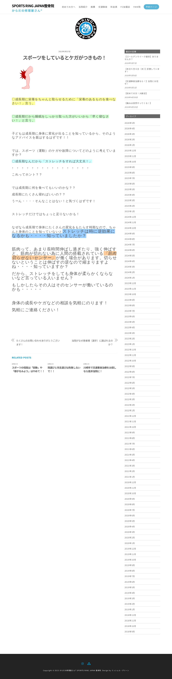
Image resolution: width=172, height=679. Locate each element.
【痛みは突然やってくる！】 (138, 103)
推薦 (93, 6)
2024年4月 (130, 261)
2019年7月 (130, 576)
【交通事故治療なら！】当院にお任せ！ (142, 82)
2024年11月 (130, 222)
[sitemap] (88, 663)
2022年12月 (130, 349)
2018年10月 (130, 626)
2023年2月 (130, 338)
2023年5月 (130, 322)
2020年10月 (130, 493)
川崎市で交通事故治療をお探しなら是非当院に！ (99, 369)
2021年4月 (130, 460)
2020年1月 (130, 543)
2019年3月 (130, 598)
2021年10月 (130, 427)
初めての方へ (69, 6)
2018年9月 (130, 631)
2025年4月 (130, 194)
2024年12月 (130, 216)
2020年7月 (130, 509)
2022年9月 (130, 366)
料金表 (114, 6)
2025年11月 (130, 156)
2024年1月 (130, 277)
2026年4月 (130, 128)
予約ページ (151, 6)
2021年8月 (130, 438)
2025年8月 (130, 172)
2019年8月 (130, 570)
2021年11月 (130, 421)
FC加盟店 (125, 6)
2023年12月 (130, 283)
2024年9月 (130, 233)
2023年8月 (130, 305)
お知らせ (15, 364)
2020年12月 (130, 482)
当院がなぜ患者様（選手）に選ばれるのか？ (92, 342)
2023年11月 (130, 288)
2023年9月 (130, 299)
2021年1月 (130, 476)
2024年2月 (130, 272)
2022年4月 (130, 393)
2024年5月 (130, 255)
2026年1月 (130, 145)
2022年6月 (130, 382)
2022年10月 (130, 360)
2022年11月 (130, 355)
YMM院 (137, 6)
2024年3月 (130, 266)
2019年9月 (130, 565)
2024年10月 (130, 228)
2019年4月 (130, 592)
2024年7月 (130, 244)
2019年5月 (130, 587)
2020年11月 (130, 487)
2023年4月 (130, 327)
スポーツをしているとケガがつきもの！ (64, 57)
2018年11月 (130, 620)
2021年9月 (130, 432)
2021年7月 (130, 443)
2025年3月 (130, 200)
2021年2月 (130, 471)
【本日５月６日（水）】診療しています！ (142, 70)
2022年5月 (130, 388)
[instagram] (82, 663)
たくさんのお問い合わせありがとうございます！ (38, 342)
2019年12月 (130, 548)
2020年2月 (130, 537)
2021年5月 (130, 454)
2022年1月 (130, 410)
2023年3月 (130, 333)
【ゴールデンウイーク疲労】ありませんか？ (142, 58)
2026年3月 (130, 133)
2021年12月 (130, 415)
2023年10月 (130, 294)
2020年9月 (130, 498)
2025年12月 (130, 150)
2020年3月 (130, 532)
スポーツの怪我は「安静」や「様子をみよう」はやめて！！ (28, 369)
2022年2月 (130, 404)
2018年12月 (130, 615)
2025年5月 (130, 189)
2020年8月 (130, 504)
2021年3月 (130, 465)
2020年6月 (130, 515)
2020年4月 (130, 526)
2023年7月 (130, 310)
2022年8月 (130, 371)
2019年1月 (130, 609)
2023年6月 (130, 316)
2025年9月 (130, 167)
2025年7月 (130, 178)
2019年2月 (130, 604)
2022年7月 (130, 377)
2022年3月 (130, 399)
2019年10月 (130, 559)
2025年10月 (130, 161)
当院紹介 (83, 6)
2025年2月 (130, 205)
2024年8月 (130, 239)
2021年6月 (130, 449)
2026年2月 (130, 139)
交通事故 (102, 6)
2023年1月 (130, 344)
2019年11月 (130, 554)
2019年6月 (130, 581)
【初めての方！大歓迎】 (136, 93)
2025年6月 (130, 183)
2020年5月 (130, 520)
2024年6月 (130, 250)
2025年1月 (130, 211)
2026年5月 (130, 122)
